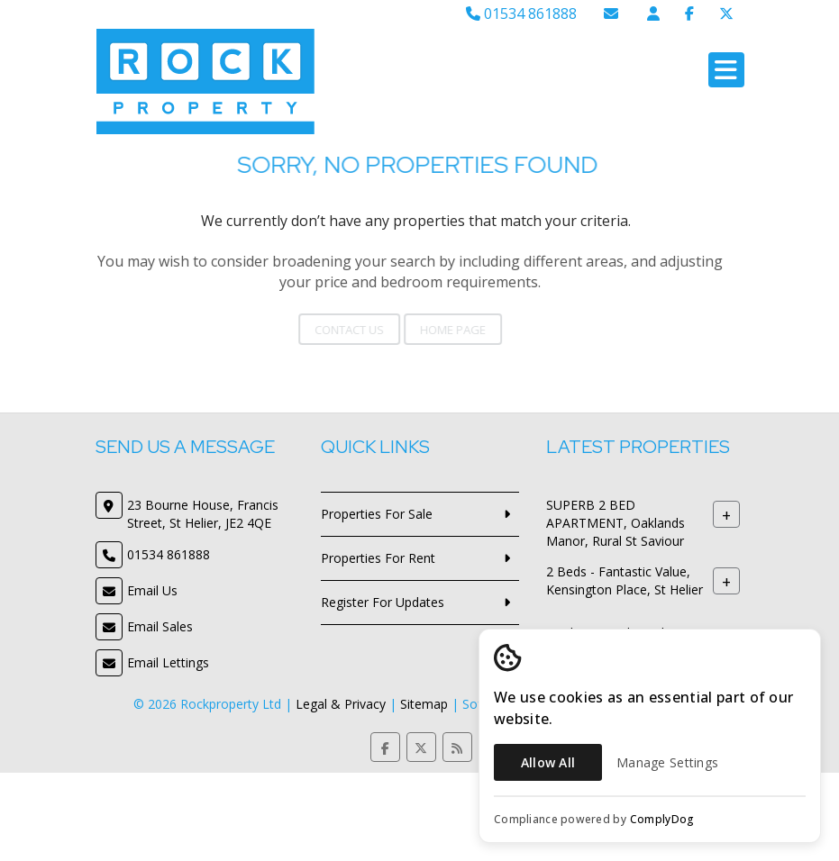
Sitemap (424, 703)
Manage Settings (667, 762)
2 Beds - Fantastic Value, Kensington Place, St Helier (624, 580)
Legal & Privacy (341, 703)
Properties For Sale (377, 513)
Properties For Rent (378, 557)
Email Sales (160, 626)
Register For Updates (382, 602)
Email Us (152, 590)
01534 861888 (521, 13)
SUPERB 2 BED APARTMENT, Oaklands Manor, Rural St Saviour (615, 522)
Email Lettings (168, 662)
